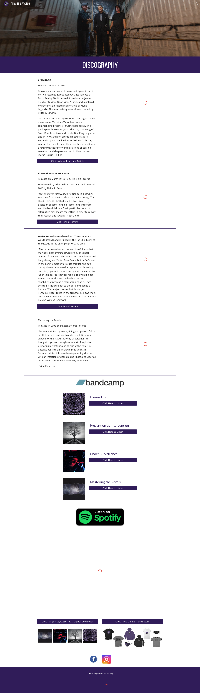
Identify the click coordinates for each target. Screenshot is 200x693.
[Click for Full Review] (67, 221)
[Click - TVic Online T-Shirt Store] (132, 621)
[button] (197, 4)
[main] (100, 65)
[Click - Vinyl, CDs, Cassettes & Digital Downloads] (67, 621)
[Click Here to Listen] (113, 403)
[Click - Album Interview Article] (67, 161)
